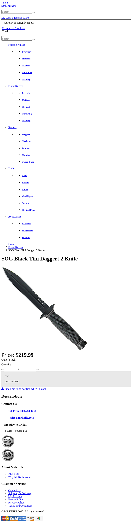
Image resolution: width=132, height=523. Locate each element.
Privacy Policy (16, 502)
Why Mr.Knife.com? (19, 477)
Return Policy (15, 499)
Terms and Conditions (20, 505)
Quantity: (6, 364)
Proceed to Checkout (13, 28)
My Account (15, 496)
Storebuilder (8, 5)
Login (4, 2)
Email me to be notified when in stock (23, 388)
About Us (13, 474)
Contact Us (14, 490)
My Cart (15, 17)
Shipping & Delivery (19, 493)
